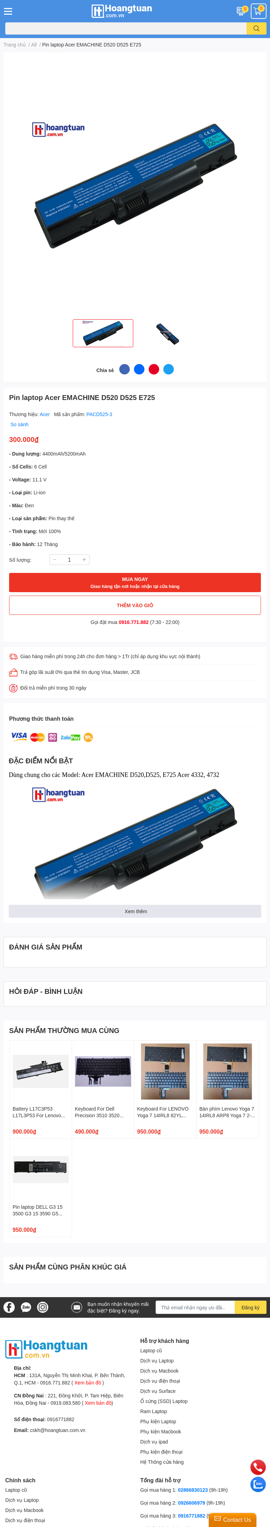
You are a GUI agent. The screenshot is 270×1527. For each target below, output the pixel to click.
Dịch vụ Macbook (159, 1371)
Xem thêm (136, 911)
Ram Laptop (153, 1411)
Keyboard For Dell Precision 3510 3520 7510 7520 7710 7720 (98, 1115)
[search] (257, 28)
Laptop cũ (151, 1350)
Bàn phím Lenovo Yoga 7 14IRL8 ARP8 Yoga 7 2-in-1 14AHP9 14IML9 (226, 1115)
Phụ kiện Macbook (160, 1431)
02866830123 (193, 1490)
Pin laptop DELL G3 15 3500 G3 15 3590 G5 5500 (38, 1213)
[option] (103, 333)
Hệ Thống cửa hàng (162, 1462)
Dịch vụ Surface (158, 1391)
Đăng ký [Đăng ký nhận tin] (251, 1307)
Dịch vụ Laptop (157, 1361)
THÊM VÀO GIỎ (135, 605)
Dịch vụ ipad (154, 1442)
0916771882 (60, 1419)
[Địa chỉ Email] (211, 1307)
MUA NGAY (134, 583)
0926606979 (191, 1503)
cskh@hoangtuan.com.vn (57, 1430)
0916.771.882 (134, 622)
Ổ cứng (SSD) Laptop (163, 1401)
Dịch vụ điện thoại (160, 1381)
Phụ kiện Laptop (158, 1421)
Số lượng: (20, 560)
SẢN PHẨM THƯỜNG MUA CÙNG (64, 1030)
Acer (45, 414)
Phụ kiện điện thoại (161, 1452)
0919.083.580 (65, 1403)
